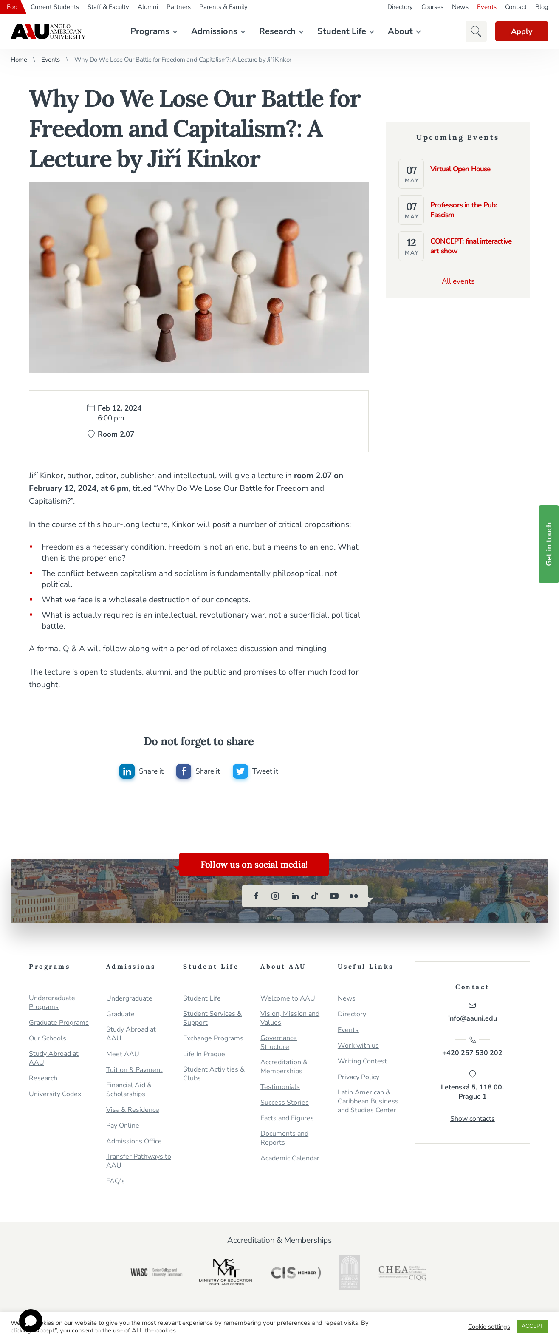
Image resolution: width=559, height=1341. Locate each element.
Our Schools (47, 1039)
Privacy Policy (358, 1077)
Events (487, 7)
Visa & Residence (132, 1110)
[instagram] (275, 896)
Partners (179, 7)
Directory (400, 7)
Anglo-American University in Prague (48, 31)
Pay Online (122, 1126)
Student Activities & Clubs (214, 1074)
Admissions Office (134, 1141)
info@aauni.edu (472, 1012)
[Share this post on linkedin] (141, 771)
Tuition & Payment (134, 1070)
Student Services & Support (212, 1019)
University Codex (55, 1094)
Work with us (358, 1046)
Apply (520, 31)
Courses (432, 7)
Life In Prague (204, 1054)
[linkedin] (295, 896)
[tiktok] (314, 896)
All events (458, 281)
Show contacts (472, 1120)
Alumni (148, 7)
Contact (516, 7)
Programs (149, 31)
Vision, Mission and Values (289, 1019)
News (460, 7)
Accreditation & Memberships (284, 1067)
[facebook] (256, 896)
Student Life (340, 31)
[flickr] (353, 896)
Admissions (213, 31)
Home (19, 59)
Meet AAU (122, 1054)
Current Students (55, 7)
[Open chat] (30, 1320)
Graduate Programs (59, 1023)
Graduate (120, 1014)
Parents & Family (223, 7)
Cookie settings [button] (489, 1326)
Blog (541, 7)
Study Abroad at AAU (54, 1059)
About (399, 31)
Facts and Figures (287, 1118)
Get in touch (549, 544)
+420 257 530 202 (472, 1047)
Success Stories (284, 1103)
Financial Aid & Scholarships (129, 1090)
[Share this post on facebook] (198, 771)
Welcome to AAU (287, 999)
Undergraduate (129, 999)
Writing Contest (362, 1061)
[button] (474, 31)
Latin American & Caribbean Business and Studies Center (368, 1102)
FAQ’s (115, 1181)
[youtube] (334, 896)
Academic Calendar (289, 1158)
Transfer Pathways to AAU (138, 1162)
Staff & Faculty (108, 7)
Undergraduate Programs (52, 1003)
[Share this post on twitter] (255, 771)
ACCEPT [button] (532, 1326)
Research (276, 31)
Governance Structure (278, 1043)
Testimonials (280, 1087)
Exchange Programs (213, 1039)
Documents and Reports (284, 1139)
